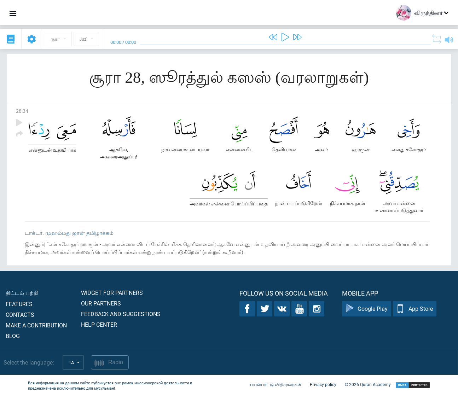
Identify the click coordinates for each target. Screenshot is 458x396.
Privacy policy (323, 385)
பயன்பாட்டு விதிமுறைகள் (275, 385)
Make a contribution (36, 325)
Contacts (20, 314)
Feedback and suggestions (121, 314)
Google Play (367, 308)
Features (19, 304)
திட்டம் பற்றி (22, 292)
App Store (414, 308)
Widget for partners (112, 292)
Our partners (101, 303)
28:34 (22, 110)
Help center (99, 324)
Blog (13, 335)
